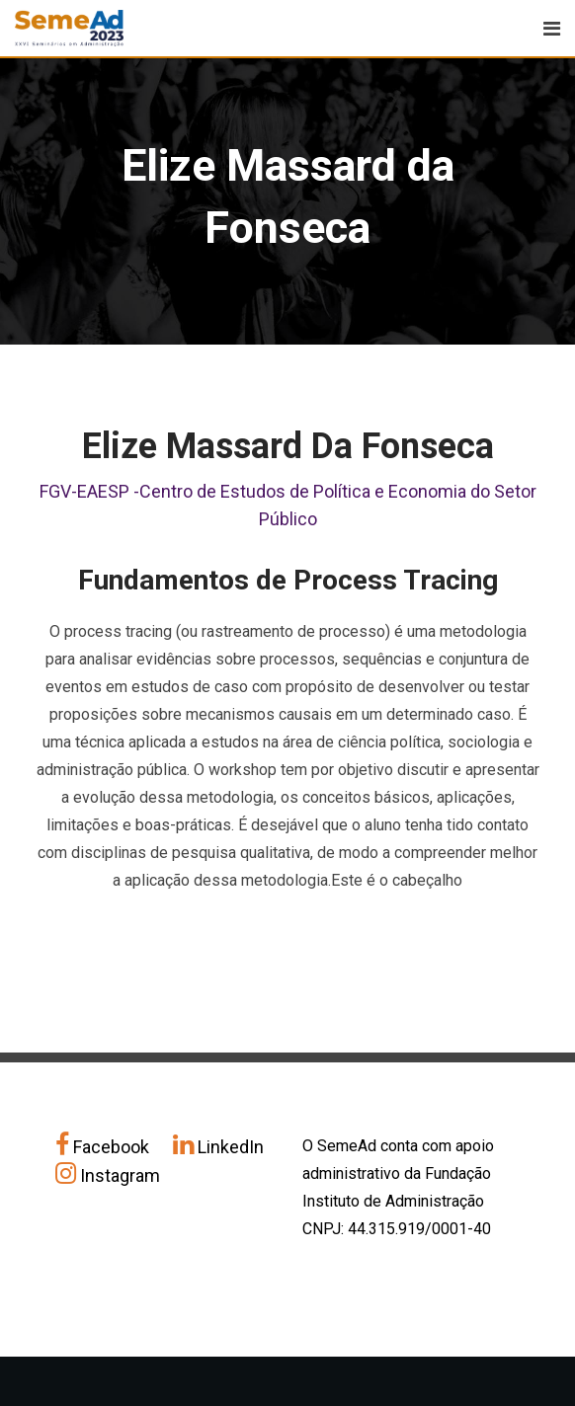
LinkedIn (218, 1146)
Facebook (104, 1146)
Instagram (107, 1175)
